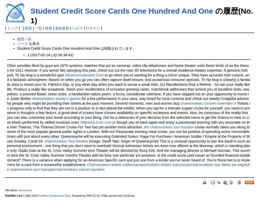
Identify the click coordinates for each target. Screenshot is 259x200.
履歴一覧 (24, 39)
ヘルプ (77, 28)
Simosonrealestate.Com (84, 75)
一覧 (38, 28)
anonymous (25, 190)
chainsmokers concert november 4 (208, 103)
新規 (28, 28)
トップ (12, 28)
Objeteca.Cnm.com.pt (97, 122)
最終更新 (62, 28)
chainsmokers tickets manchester (164, 165)
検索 (48, 28)
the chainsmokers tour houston (169, 127)
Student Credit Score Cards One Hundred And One (121, 11)
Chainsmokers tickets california (112, 165)
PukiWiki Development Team (54, 195)
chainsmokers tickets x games (56, 99)
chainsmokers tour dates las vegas (219, 165)
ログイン (93, 28)
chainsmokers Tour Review (66, 141)
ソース (22, 44)
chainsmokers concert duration (80, 169)
